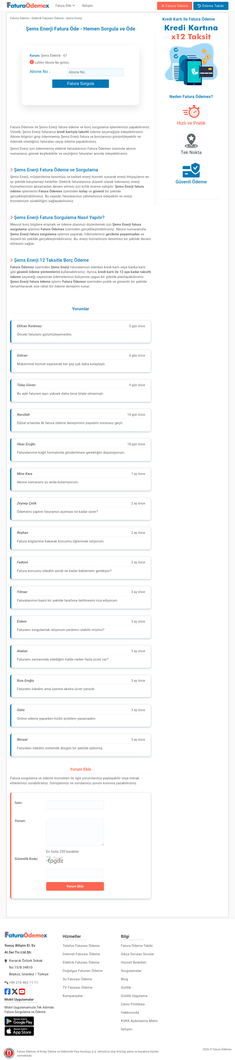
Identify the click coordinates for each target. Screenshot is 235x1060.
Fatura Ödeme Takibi (137, 946)
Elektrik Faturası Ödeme (81, 962)
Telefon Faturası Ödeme (81, 946)
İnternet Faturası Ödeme (81, 954)
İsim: (18, 803)
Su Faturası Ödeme (77, 979)
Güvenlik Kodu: (26, 859)
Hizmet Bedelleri (133, 962)
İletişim (87, 5)
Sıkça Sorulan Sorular (137, 954)
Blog (124, 979)
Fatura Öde (65, 5)
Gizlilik (126, 987)
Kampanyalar (73, 996)
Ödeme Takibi (211, 6)
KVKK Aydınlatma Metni (139, 1021)
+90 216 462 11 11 (23, 983)
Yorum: (20, 821)
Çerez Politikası (133, 1004)
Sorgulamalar (131, 971)
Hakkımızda (130, 1013)
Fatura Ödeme (174, 6)
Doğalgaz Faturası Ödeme (83, 971)
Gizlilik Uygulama (134, 996)
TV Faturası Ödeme (77, 987)
